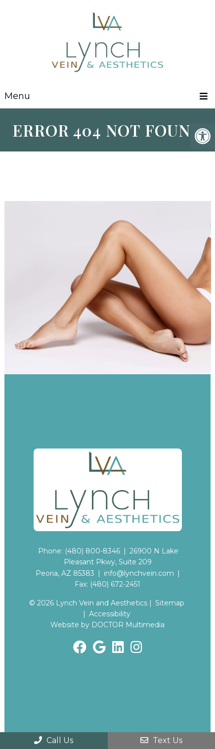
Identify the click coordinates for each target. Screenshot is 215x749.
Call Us (53, 740)
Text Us (161, 740)
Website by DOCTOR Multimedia (107, 624)
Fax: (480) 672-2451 (107, 584)
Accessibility (109, 613)
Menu (17, 96)
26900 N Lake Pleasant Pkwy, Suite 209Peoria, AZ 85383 (107, 562)
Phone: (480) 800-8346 (79, 551)
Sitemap (169, 603)
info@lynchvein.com (139, 573)
